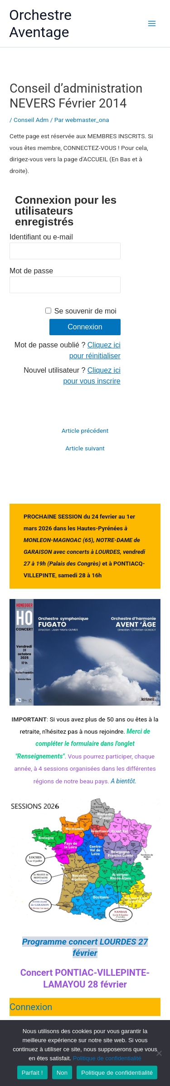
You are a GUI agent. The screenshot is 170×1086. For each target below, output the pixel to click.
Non (62, 1072)
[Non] (158, 1053)
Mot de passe (31, 271)
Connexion (31, 1007)
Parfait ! (32, 1072)
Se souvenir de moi (85, 311)
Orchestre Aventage (40, 23)
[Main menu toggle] (152, 23)
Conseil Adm (31, 119)
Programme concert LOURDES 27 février (85, 947)
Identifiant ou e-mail (41, 237)
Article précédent (85, 431)
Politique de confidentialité (107, 1058)
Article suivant (85, 448)
